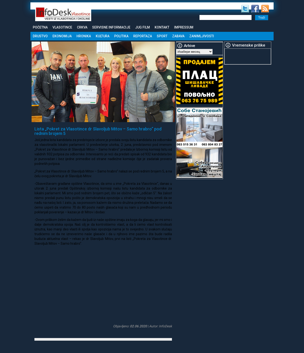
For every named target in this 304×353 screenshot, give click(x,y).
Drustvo (40, 36)
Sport (162, 36)
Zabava (178, 36)
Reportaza (142, 36)
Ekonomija (62, 36)
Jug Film (142, 27)
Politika (121, 36)
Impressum (183, 27)
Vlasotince (62, 27)
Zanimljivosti (201, 36)
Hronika (83, 36)
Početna (40, 27)
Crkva (82, 27)
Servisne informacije (111, 27)
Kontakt (162, 27)
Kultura (102, 36)
